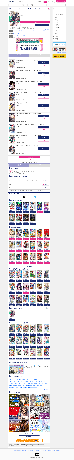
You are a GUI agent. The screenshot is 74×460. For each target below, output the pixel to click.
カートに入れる (27, 24)
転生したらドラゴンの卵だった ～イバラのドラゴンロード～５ (30, 103)
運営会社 (15, 450)
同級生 (45, 383)
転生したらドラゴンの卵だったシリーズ (20, 30)
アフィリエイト (43, 450)
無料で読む (39, 212)
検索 (45, 1)
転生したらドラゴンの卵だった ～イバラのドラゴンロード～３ (30, 81)
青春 (23, 385)
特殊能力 (25, 387)
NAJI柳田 (26, 11)
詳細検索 (55, 33)
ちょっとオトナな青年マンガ (14, 383)
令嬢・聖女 (31, 381)
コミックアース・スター (17, 33)
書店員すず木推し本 (24, 381)
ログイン (58, 1)
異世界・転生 (15, 32)
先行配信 (15, 385)
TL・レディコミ (57, 30)
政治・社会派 (11, 387)
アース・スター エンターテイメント (19, 35)
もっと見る (29, 266)
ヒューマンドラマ (44, 379)
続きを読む (47, 29)
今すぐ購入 (35, 22)
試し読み (43, 62)
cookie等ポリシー (37, 450)
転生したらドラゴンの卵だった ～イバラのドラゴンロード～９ (30, 146)
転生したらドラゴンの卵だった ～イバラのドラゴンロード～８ (30, 135)
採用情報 (19, 450)
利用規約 (58, 450)
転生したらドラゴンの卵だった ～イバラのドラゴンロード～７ (30, 124)
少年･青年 (22, 13)
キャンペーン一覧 (29, 433)
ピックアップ (55, 12)
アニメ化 (20, 32)
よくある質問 (55, 36)
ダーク (21, 387)
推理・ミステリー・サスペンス (37, 383)
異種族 (34, 385)
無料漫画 (55, 17)
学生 (36, 381)
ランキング (56, 22)
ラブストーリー (30, 379)
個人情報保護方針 (24, 450)
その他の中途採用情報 (61, 52)
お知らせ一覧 (55, 39)
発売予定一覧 (56, 25)
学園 (39, 381)
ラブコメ (11, 381)
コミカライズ (31, 30)
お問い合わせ (54, 450)
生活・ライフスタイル (32, 387)
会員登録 (63, 1)
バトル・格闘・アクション (45, 30)
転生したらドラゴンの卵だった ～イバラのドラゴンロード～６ (30, 113)
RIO (21, 11)
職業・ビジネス (29, 385)
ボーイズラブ (16, 381)
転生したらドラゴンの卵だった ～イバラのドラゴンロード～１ (30, 60)
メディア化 (24, 32)
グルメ (41, 385)
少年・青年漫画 (57, 28)
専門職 (17, 387)
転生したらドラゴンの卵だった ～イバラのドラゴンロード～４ (30, 92)
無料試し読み (42, 24)
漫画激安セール (57, 19)
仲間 (29, 383)
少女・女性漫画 (57, 27)
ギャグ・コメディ (44, 381)
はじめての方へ (56, 38)
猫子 (23, 11)
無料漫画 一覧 (29, 436)
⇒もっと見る (46, 389)
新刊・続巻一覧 (57, 24)
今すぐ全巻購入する (29, 157)
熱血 (38, 385)
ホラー (10, 385)
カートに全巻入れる (29, 160)
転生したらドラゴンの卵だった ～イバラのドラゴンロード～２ (30, 70)
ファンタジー (36, 30)
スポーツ (19, 385)
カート (44, 65)
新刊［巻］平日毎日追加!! (58, 14)
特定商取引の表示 (31, 450)
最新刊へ (48, 57)
